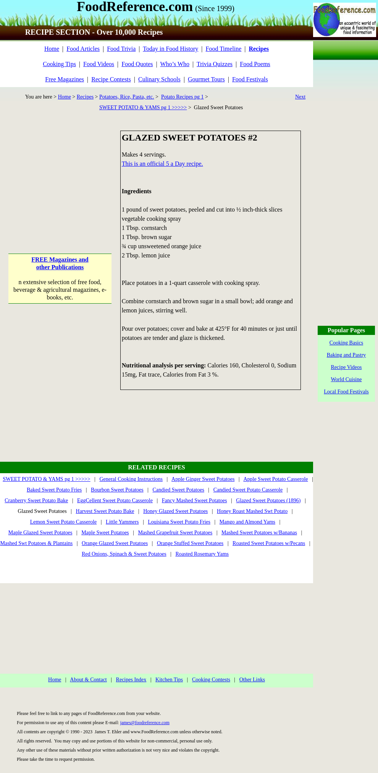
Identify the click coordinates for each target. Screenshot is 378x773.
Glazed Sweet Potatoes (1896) (268, 500)
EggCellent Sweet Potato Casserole (115, 500)
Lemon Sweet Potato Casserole (63, 522)
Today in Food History (170, 48)
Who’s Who (174, 64)
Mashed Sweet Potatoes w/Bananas (259, 532)
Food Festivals (250, 79)
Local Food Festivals (346, 392)
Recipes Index (131, 679)
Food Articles (83, 48)
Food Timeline (224, 48)
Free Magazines (64, 79)
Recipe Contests (111, 79)
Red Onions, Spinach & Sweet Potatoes (124, 554)
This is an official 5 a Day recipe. (162, 163)
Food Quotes (137, 64)
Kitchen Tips (169, 679)
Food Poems (255, 64)
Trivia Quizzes (215, 64)
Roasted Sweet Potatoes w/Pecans (269, 543)
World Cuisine (346, 379)
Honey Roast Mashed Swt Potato (252, 511)
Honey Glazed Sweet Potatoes (175, 511)
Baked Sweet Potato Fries (54, 490)
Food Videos (98, 64)
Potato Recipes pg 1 (182, 97)
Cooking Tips (59, 64)
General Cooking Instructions (131, 479)
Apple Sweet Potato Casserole (275, 479)
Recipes (85, 97)
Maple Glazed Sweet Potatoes (40, 532)
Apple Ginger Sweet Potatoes (202, 479)
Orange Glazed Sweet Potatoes (115, 543)
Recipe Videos (346, 367)
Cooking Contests (211, 679)
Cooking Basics (346, 343)
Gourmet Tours (206, 79)
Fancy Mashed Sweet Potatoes (194, 500)
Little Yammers (122, 522)
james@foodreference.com (145, 722)
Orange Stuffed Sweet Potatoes (190, 543)
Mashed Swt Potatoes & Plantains (36, 543)
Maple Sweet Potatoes (105, 532)
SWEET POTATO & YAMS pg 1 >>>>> (143, 107)
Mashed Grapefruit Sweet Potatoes (175, 532)
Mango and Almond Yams (247, 522)
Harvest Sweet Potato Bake (105, 511)
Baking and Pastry (346, 355)
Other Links (252, 679)
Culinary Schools (159, 79)
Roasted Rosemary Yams (202, 554)
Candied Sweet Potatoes (178, 490)
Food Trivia (121, 48)
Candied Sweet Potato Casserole (248, 490)
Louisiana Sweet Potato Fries (179, 522)
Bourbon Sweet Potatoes (117, 490)
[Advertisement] (60, 178)
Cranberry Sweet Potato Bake (36, 500)
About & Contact (88, 679)
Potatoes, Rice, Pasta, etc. (126, 97)
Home (51, 48)
